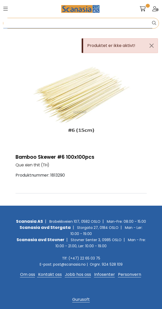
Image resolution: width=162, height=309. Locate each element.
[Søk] (77, 23)
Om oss (27, 274)
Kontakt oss (49, 274)
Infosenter (104, 274)
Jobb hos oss (78, 274)
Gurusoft (81, 299)
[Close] (151, 46)
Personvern (129, 274)
